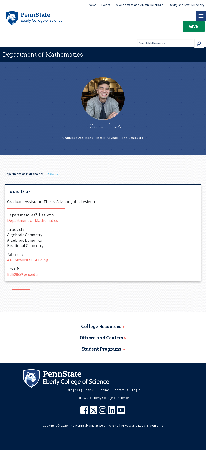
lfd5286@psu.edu (22, 274)
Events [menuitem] (105, 5)
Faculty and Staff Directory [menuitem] (186, 5)
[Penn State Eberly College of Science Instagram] (103, 412)
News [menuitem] (92, 5)
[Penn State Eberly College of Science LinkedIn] (112, 412)
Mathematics (43, 54)
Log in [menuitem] (136, 390)
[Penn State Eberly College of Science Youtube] (121, 412)
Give (193, 26)
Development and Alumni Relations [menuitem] (139, 5)
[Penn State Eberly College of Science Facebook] (84, 412)
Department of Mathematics (24, 174)
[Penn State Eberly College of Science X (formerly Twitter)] (94, 412)
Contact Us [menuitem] (120, 390)
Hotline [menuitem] (104, 390)
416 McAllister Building (27, 260)
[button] (194, 27)
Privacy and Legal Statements (142, 425)
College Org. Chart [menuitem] (80, 390)
